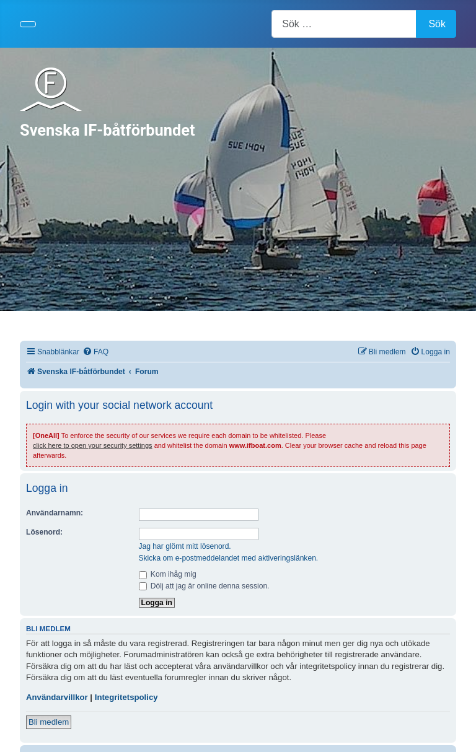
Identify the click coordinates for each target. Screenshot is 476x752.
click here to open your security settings (92, 445)
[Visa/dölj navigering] (28, 24)
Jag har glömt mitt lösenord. (185, 546)
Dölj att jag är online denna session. (204, 586)
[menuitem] (95, 352)
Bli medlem (49, 722)
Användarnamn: (54, 513)
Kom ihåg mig (167, 574)
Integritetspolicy (126, 697)
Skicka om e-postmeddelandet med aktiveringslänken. (229, 558)
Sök (437, 24)
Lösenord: (44, 532)
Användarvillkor (57, 697)
